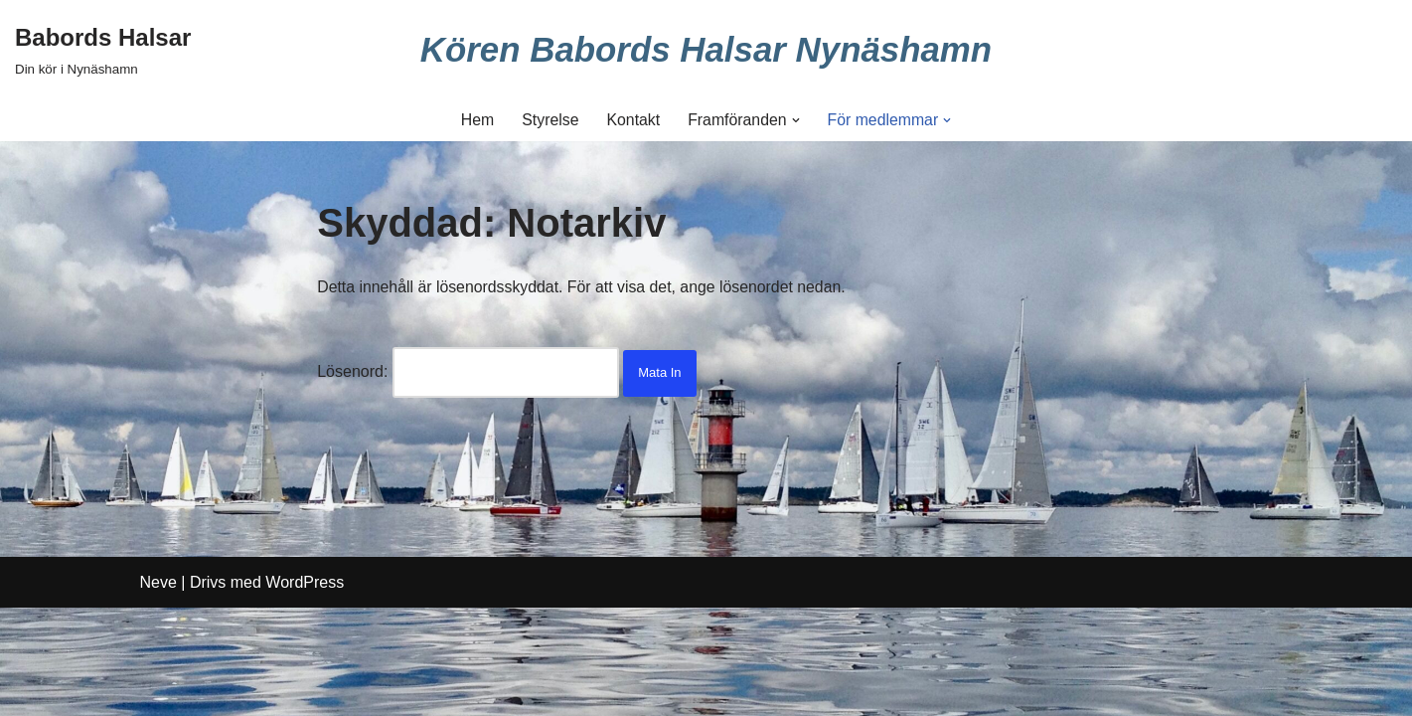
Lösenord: (468, 372)
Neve (158, 690)
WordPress (304, 690)
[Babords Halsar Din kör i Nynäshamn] (103, 49)
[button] (796, 120)
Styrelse (549, 119)
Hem (476, 119)
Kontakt (632, 119)
